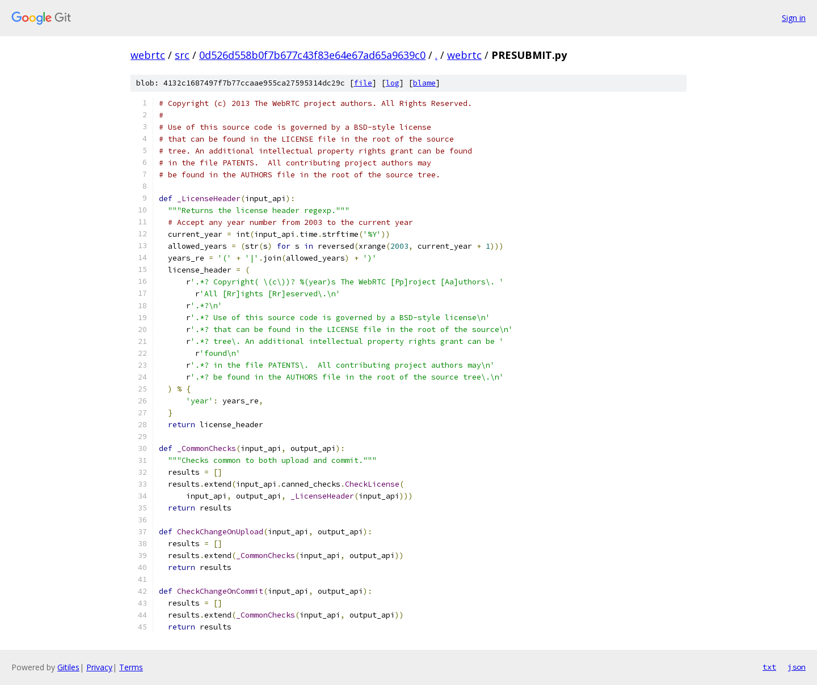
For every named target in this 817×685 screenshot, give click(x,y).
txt (769, 667)
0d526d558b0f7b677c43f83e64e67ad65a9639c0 (312, 55)
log (392, 83)
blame (424, 83)
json (796, 667)
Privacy (99, 667)
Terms (131, 667)
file (363, 83)
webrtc (147, 55)
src (182, 55)
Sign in (794, 17)
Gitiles (68, 667)
